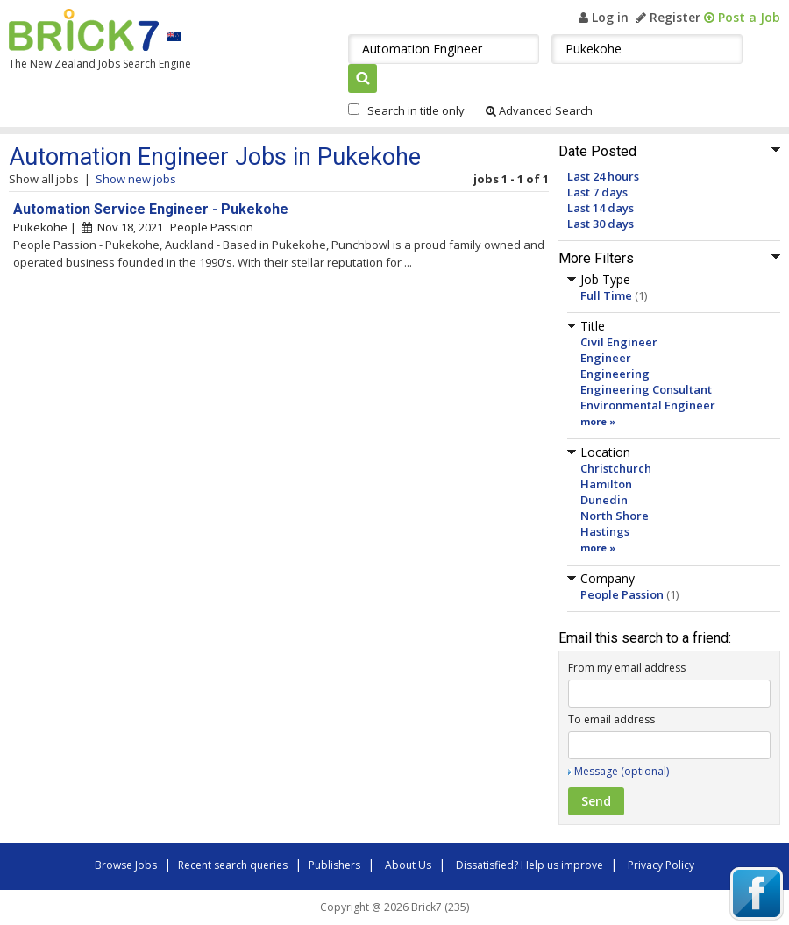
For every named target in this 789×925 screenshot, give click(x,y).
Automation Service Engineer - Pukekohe (150, 209)
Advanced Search (539, 110)
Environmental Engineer (647, 405)
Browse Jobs (126, 864)
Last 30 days (600, 223)
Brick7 (84, 30)
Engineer (605, 358)
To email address (611, 719)
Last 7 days (597, 192)
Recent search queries (233, 864)
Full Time (606, 295)
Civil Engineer (619, 342)
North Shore (614, 515)
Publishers (334, 864)
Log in (604, 17)
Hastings (604, 531)
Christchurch (615, 468)
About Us (408, 864)
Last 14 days (600, 208)
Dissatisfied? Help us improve (529, 864)
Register (668, 17)
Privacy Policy (661, 864)
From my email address (627, 667)
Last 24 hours (603, 176)
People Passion (622, 594)
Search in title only (416, 110)
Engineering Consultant (646, 389)
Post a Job (742, 17)
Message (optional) (621, 771)
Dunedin (604, 500)
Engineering (615, 373)
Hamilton (606, 484)
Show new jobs (136, 179)
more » (597, 421)
